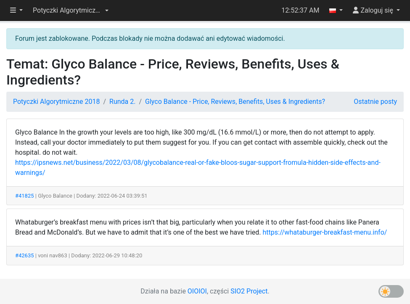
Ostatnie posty (375, 102)
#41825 (24, 196)
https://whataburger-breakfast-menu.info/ (325, 232)
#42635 (24, 255)
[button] (71, 10)
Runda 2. (122, 102)
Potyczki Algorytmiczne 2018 (56, 102)
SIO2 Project (248, 291)
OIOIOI (197, 291)
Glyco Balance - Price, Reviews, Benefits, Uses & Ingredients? (235, 102)
